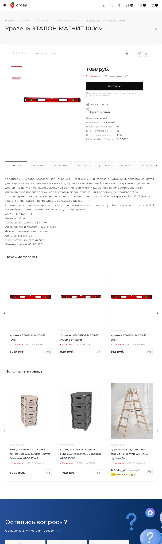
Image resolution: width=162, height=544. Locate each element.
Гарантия (148, 165)
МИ (126, 53)
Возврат (126, 165)
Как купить (60, 165)
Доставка (104, 165)
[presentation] (4, 312)
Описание (16, 165)
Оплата (83, 165)
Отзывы (38, 165)
